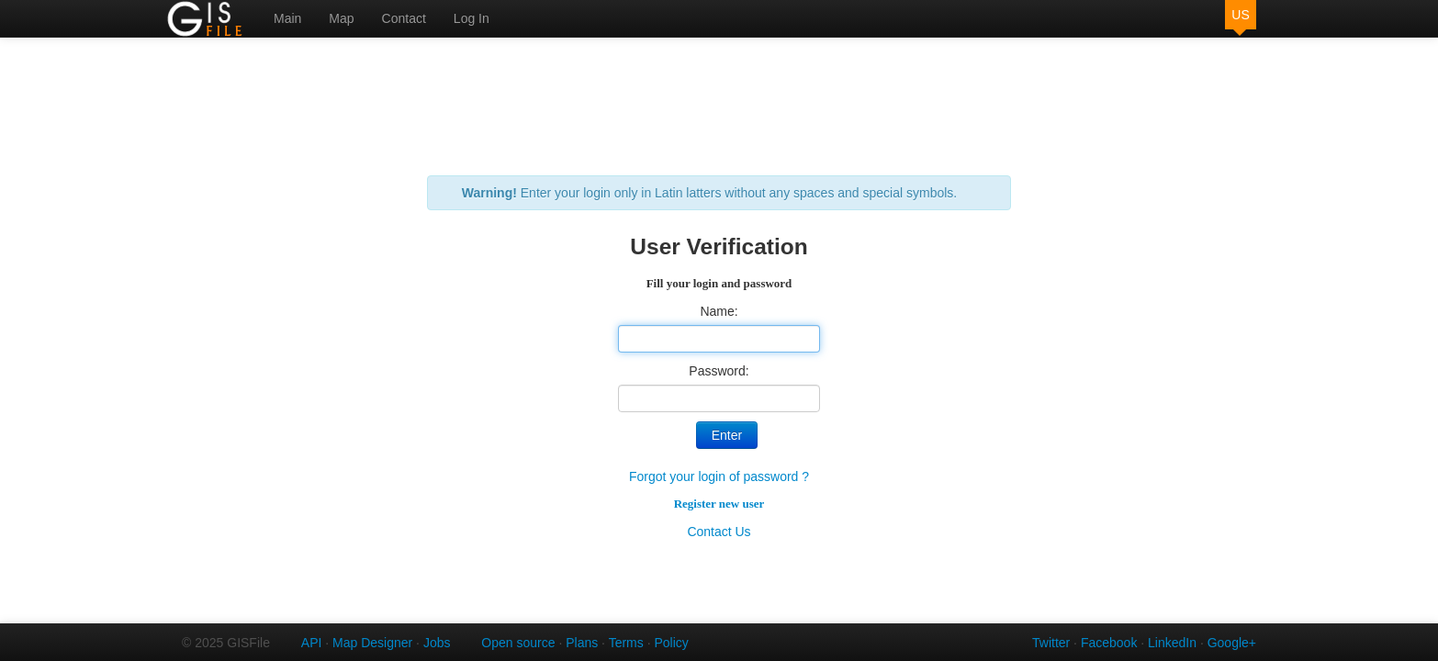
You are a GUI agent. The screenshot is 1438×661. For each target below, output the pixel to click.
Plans (582, 642)
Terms (626, 642)
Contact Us (718, 531)
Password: (718, 371)
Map (341, 18)
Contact (404, 18)
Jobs (437, 642)
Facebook (1109, 642)
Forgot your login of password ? (719, 476)
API (311, 642)
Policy (671, 642)
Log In (471, 18)
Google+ (1232, 642)
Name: (718, 311)
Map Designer (372, 642)
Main (287, 18)
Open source (518, 642)
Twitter (1051, 642)
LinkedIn (1172, 642)
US (1240, 14)
